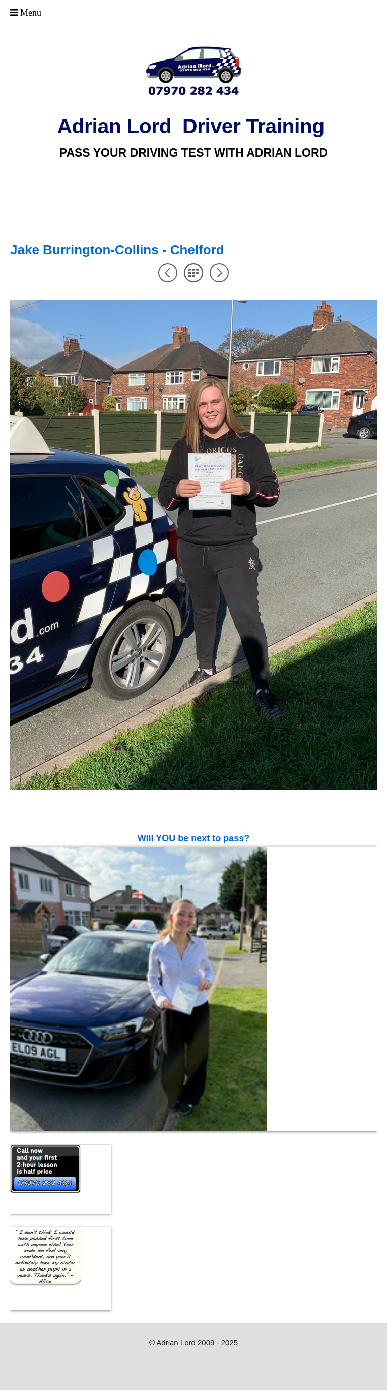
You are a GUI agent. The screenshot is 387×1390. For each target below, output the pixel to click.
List (193, 272)
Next (219, 272)
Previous (167, 272)
